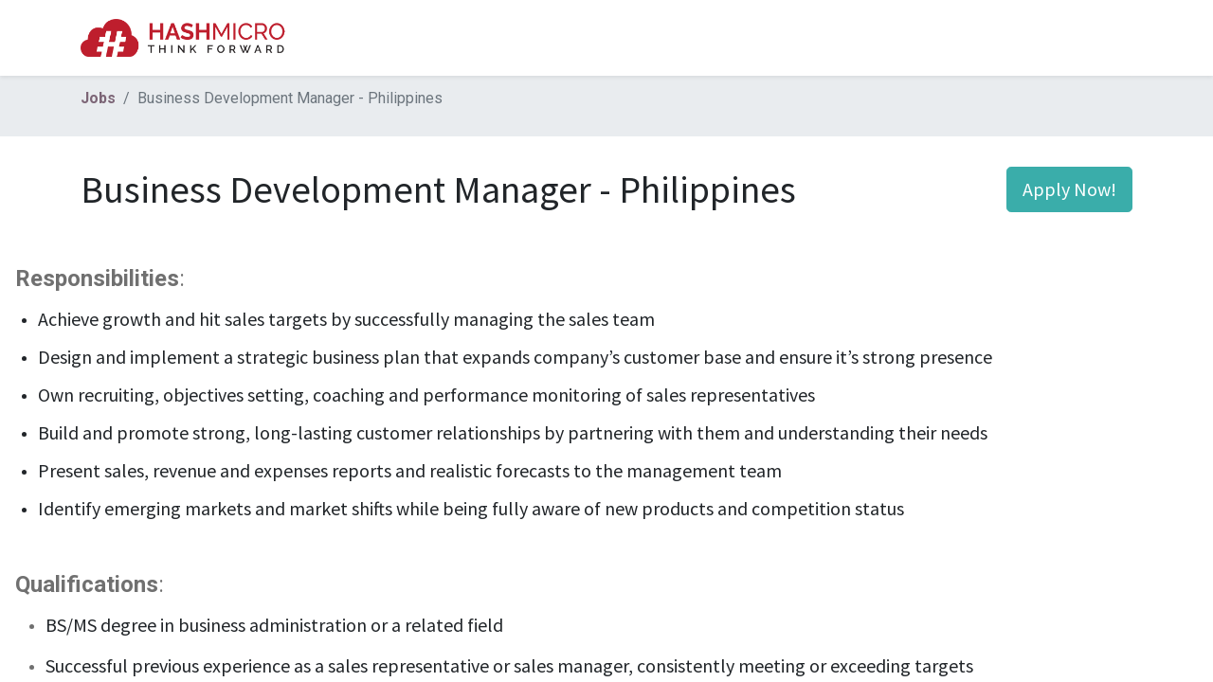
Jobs (98, 98)
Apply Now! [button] (1069, 189)
